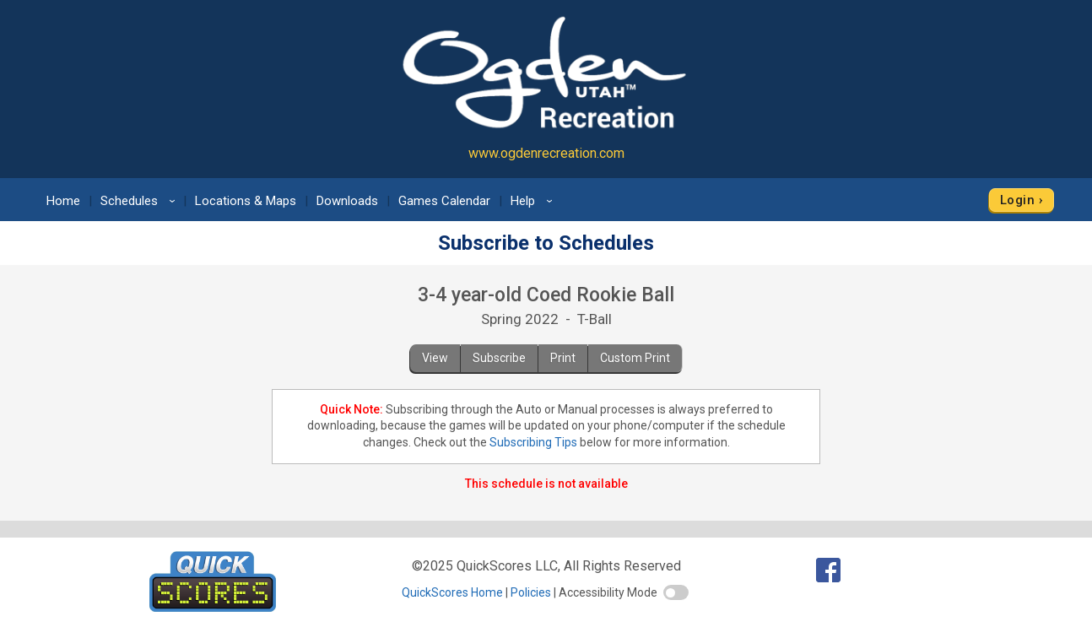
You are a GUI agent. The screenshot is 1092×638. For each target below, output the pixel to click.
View (435, 358)
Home (63, 200)
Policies (531, 592)
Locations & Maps (245, 200)
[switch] (676, 592)
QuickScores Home (452, 592)
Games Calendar (444, 200)
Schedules (140, 200)
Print (563, 358)
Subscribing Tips (533, 442)
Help (534, 200)
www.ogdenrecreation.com (546, 153)
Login (1017, 200)
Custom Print (635, 358)
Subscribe (499, 358)
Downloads (347, 200)
